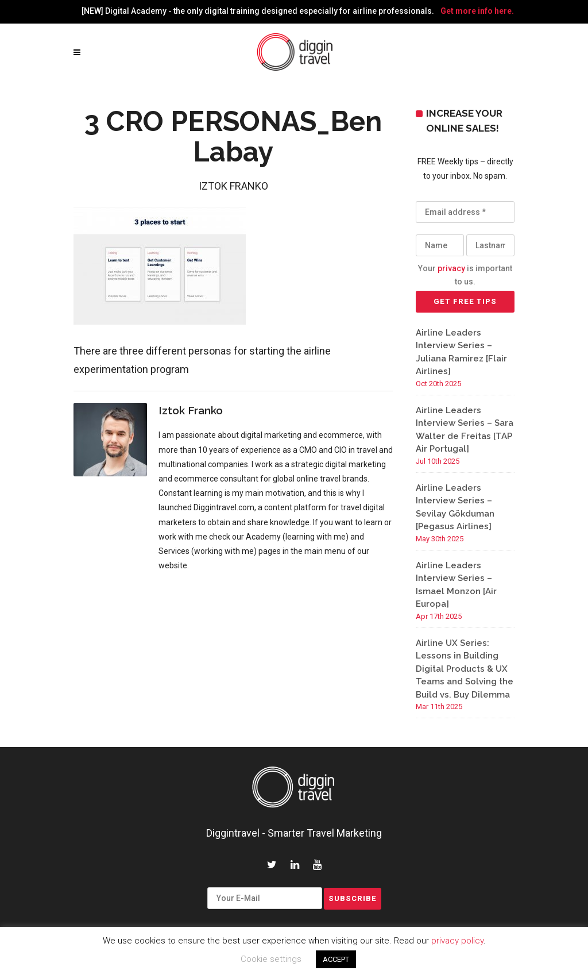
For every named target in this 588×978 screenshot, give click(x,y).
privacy (451, 268)
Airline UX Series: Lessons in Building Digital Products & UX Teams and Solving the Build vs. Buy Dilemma (464, 669)
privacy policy (457, 940)
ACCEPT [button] (336, 959)
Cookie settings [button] (271, 959)
